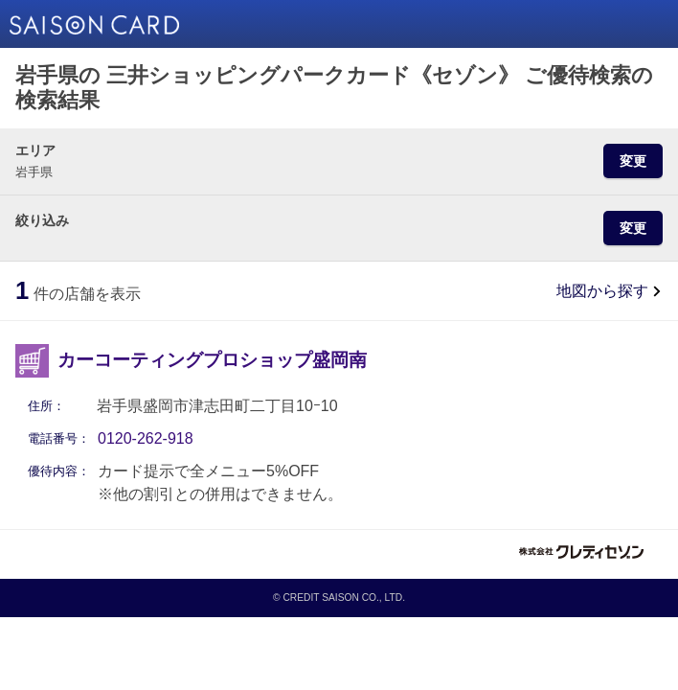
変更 (633, 161)
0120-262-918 (145, 438)
